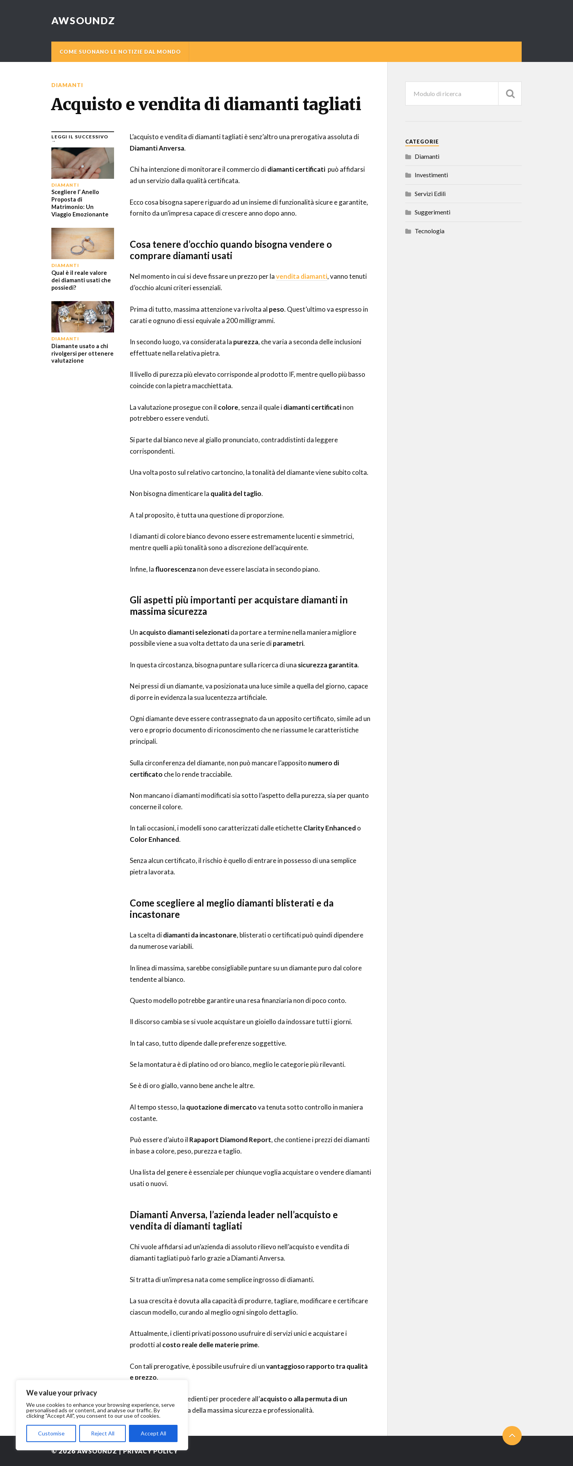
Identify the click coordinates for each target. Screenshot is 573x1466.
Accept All (153, 1433)
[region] (102, 1415)
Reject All (102, 1433)
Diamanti (67, 85)
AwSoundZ (84, 20)
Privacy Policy (157, 1451)
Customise (51, 1433)
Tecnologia (429, 230)
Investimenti (431, 174)
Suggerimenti (432, 212)
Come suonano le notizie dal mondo (120, 52)
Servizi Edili (430, 193)
